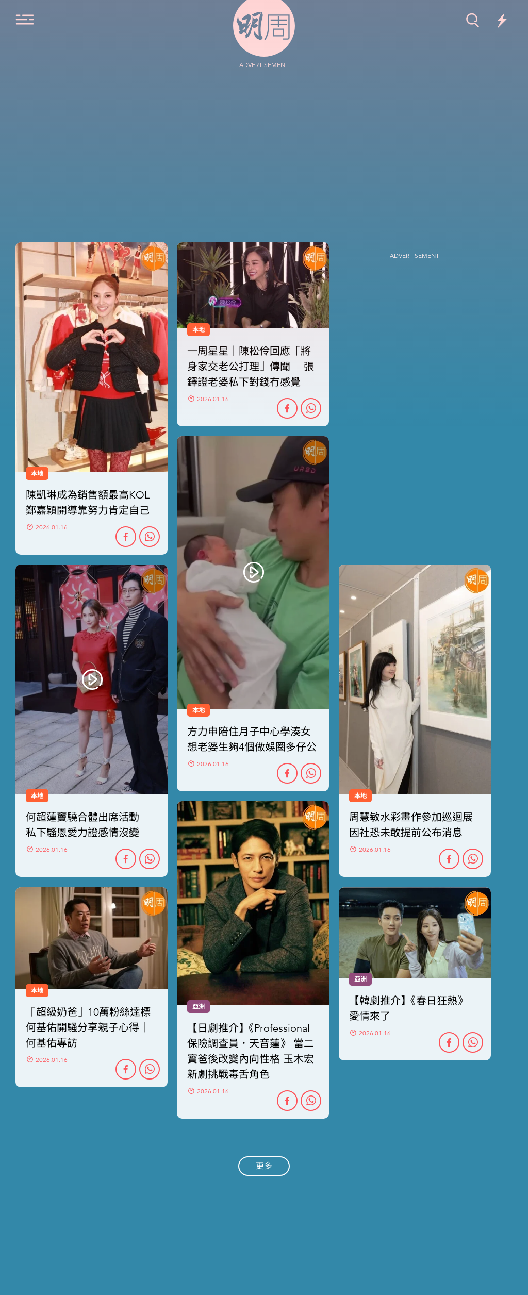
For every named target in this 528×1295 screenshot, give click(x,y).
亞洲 (198, 1006)
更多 (264, 1166)
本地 (37, 796)
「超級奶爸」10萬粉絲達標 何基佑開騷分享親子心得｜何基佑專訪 (88, 1028)
